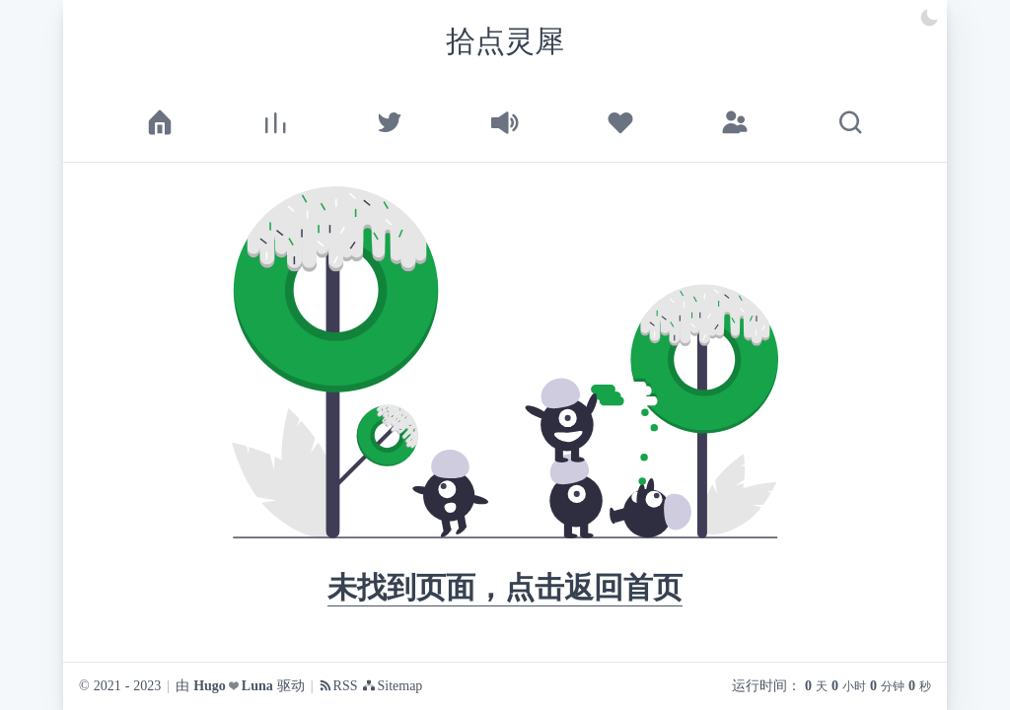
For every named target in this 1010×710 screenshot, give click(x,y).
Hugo (209, 686)
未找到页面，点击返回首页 (505, 587)
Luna (257, 686)
